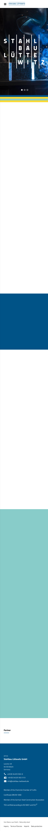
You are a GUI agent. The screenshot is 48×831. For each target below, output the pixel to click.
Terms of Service (16, 826)
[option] (24, 51)
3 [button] (27, 90)
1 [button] (22, 90)
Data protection (36, 826)
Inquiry (6, 826)
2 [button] (24, 90)
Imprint (26, 826)
